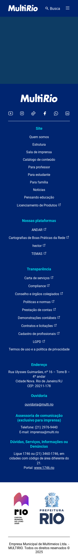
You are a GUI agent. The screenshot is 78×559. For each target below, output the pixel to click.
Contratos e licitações (39, 325)
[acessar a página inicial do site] (23, 8)
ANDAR (39, 229)
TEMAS (39, 253)
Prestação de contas (39, 309)
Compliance (39, 286)
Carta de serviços (39, 278)
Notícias (39, 190)
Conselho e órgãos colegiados (39, 294)
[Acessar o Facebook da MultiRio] (44, 114)
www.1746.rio (44, 468)
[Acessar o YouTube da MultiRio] (10, 114)
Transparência (39, 269)
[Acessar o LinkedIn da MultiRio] (67, 114)
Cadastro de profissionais (39, 333)
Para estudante (39, 175)
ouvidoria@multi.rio (39, 404)
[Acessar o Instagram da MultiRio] (22, 114)
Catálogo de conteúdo (39, 160)
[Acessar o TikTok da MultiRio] (33, 114)
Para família (39, 182)
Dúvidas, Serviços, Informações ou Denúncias (39, 444)
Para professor (39, 167)
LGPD (39, 341)
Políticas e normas (39, 302)
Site (39, 128)
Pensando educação (39, 197)
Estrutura (39, 145)
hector (39, 245)
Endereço (39, 364)
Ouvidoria (39, 395)
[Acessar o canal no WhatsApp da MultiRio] (56, 114)
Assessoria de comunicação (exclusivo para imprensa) (39, 417)
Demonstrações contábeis (39, 317)
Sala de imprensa (39, 152)
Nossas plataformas (39, 220)
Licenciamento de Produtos (39, 205)
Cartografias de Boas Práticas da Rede (39, 237)
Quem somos (39, 137)
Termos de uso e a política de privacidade (39, 349)
